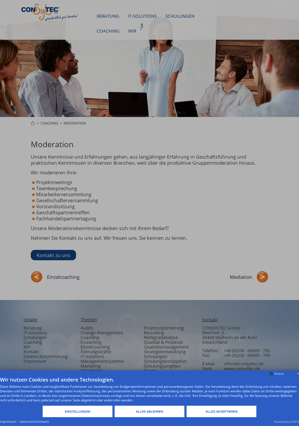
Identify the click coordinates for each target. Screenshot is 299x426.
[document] (149, 391)
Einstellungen (77, 411)
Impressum (8, 422)
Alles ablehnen (149, 411)
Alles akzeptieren (221, 411)
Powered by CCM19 (286, 422)
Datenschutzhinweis (34, 422)
